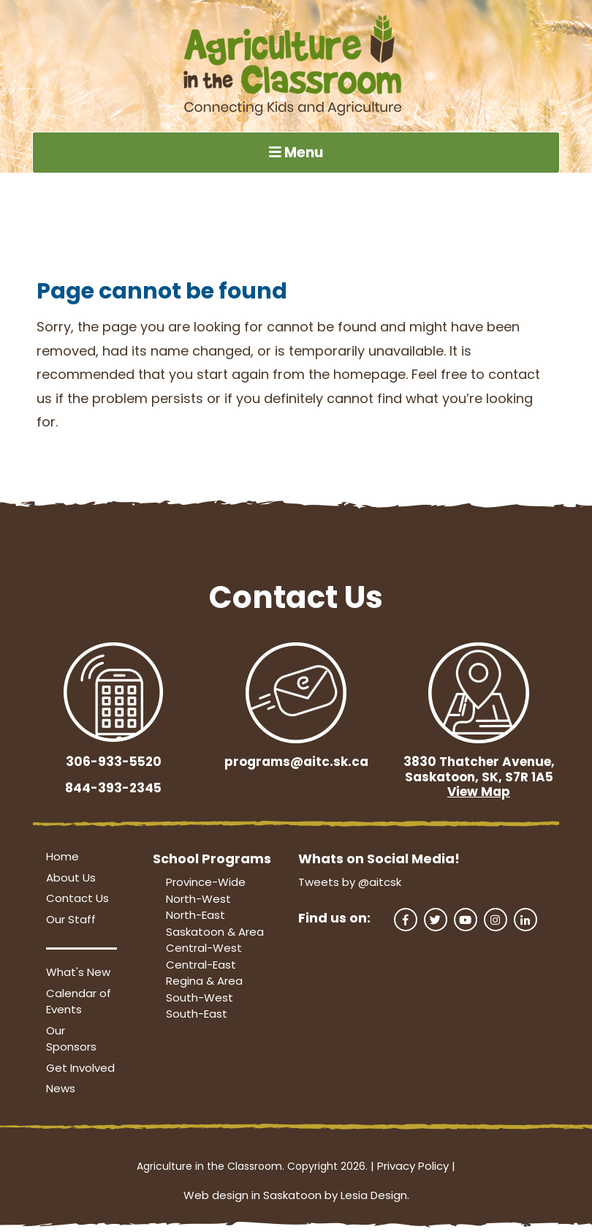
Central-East (201, 964)
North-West (198, 898)
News (60, 1088)
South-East (196, 1013)
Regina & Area (204, 980)
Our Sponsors (71, 1039)
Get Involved (80, 1067)
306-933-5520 (114, 761)
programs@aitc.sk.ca (296, 761)
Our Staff (71, 919)
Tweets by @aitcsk (349, 882)
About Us (71, 877)
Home (62, 856)
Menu (296, 152)
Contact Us (77, 898)
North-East (195, 915)
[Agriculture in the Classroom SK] (296, 66)
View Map (478, 791)
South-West (199, 997)
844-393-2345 (113, 788)
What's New (78, 972)
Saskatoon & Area (215, 931)
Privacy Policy (413, 1165)
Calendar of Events (78, 1001)
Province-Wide (206, 882)
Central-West (204, 947)
